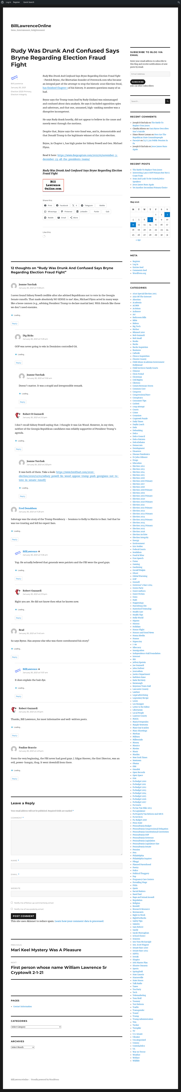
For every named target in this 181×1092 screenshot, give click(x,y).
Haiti (135, 600)
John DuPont (138, 668)
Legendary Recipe (140, 698)
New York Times (140, 757)
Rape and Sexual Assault (143, 897)
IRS (134, 659)
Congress (137, 392)
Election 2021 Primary (142, 508)
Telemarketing (139, 995)
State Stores (138, 980)
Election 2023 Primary (142, 519)
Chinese (136, 371)
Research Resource (141, 909)
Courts (136, 409)
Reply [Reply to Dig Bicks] (18, 363)
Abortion (137, 299)
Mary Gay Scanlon (141, 728)
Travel (135, 1013)
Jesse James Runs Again (143, 184)
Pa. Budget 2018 (140, 820)
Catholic (136, 353)
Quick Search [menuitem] (28, 2)
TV (134, 1031)
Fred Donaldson (28, 508)
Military (136, 737)
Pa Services (138, 817)
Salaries (136, 924)
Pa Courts (137, 805)
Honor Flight (138, 629)
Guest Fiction (139, 594)
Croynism (137, 415)
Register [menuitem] (16, 2)
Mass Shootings (140, 731)
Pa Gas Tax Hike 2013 (142, 808)
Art (134, 314)
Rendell (136, 906)
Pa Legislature (139, 811)
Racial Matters (139, 891)
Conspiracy (138, 398)
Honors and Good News (143, 632)
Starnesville (138, 977)
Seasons (136, 939)
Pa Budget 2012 (139, 787)
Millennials (138, 739)
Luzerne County (140, 716)
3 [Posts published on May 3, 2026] (167, 214)
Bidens (136, 323)
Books (135, 341)
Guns (135, 597)
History (136, 624)
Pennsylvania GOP (141, 835)
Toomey (136, 1001)
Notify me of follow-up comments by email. (34, 903)
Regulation (137, 900)
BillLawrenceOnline (31, 25)
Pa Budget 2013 (139, 790)
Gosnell (136, 582)
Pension (136, 849)
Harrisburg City (139, 606)
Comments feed (140, 270)
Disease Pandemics (141, 454)
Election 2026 (139, 531)
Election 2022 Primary (143, 514)
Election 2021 (139, 505)
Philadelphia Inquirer (142, 858)
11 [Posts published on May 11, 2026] (133, 225)
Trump (136, 1016)
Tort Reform (138, 1004)
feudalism (137, 552)
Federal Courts (139, 549)
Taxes (135, 986)
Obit (134, 766)
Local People (138, 713)
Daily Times (138, 421)
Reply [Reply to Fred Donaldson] (14, 539)
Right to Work (139, 915)
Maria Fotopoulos (140, 722)
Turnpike (137, 1028)
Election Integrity (19, 94)
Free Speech (138, 558)
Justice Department (141, 674)
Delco (135, 433)
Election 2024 (139, 522)
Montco (136, 745)
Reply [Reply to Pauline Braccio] (14, 779)
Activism (137, 308)
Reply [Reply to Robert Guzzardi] (18, 618)
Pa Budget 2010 (139, 781)
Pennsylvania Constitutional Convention (151, 832)
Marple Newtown (140, 725)
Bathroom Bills (139, 317)
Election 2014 (139, 472)
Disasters (137, 451)
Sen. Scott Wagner (141, 945)
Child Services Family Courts (145, 368)
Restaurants (138, 912)
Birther (136, 329)
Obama (136, 763)
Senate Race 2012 (140, 951)
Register (136, 261)
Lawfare (136, 692)
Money (136, 742)
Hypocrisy (137, 641)
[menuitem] (2, 2)
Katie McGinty (139, 680)
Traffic (136, 1007)
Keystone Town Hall (142, 686)
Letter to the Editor (141, 707)
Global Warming (140, 576)
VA (134, 1049)
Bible (135, 320)
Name (15, 860)
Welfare (136, 1058)
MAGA (135, 719)
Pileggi (136, 861)
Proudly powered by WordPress (45, 1079)
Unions (136, 1043)
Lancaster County (140, 689)
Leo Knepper (138, 704)
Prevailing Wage (140, 882)
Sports (136, 968)
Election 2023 (139, 516)
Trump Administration (143, 1019)
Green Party (138, 588)
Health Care (138, 612)
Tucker (136, 1025)
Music (135, 751)
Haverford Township (142, 609)
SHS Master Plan (140, 962)
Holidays (137, 626)
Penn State (137, 823)
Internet (136, 656)
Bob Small (137, 338)
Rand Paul (137, 894)
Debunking (138, 430)
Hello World (138, 618)
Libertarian (138, 710)
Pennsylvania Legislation (144, 841)
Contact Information (22, 1006)
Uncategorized (139, 1040)
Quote (135, 888)
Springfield (138, 971)
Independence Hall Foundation (146, 653)
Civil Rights (138, 380)
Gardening (137, 567)
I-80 (135, 644)
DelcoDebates (139, 442)
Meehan (136, 734)
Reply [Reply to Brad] (14, 657)
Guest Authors (139, 591)
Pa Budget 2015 (139, 796)
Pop (134, 876)
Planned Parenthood (142, 864)
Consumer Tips (139, 401)
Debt (135, 427)
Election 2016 (139, 478)
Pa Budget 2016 (139, 799)
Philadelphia (138, 855)
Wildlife (136, 1061)
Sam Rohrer (138, 927)
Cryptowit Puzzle (140, 418)
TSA (134, 1022)
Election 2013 (139, 469)
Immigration (138, 650)
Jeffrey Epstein (139, 662)
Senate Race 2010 (140, 948)
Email (15, 874)
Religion (136, 903)
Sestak (136, 957)
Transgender (138, 1010)
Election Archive (140, 534)
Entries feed (138, 267)
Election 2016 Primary (142, 481)
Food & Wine (138, 555)
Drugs (135, 460)
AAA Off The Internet (142, 296)
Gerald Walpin (139, 570)
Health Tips (138, 615)
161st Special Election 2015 (145, 294)
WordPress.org (139, 273)
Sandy (135, 930)
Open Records (139, 772)
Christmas (137, 377)
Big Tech (137, 326)
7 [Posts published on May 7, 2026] (150, 219)
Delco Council (139, 436)
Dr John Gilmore (140, 457)
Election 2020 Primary (21, 91)
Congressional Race (141, 395)
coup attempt (139, 406)
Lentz (135, 701)
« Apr (138, 240)
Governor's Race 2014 (142, 585)
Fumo (135, 561)
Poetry (135, 867)
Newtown (137, 760)
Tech (135, 992)
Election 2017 (139, 484)
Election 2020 (139, 499)
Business (137, 350)
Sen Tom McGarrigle (142, 942)
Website (16, 888)
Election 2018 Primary (142, 490)
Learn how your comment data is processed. (79, 921)
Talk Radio (137, 983)
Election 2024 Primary (143, 525)
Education (137, 463)
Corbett (136, 404)
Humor (136, 638)
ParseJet (136, 140)
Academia (137, 302)
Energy (136, 540)
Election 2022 (139, 511)
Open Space (138, 775)
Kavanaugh (138, 683)
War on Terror (139, 1052)
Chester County (139, 359)
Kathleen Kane (139, 677)
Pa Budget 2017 (139, 802)
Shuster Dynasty (140, 965)
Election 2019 (139, 493)
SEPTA (136, 954)
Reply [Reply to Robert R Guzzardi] (18, 449)
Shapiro (136, 959)
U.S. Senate (138, 1034)
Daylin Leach (138, 424)
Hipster (136, 621)
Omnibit (136, 769)
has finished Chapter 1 (55, 87)
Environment (139, 543)
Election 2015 (139, 475)
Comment (17, 818)
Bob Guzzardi (139, 335)
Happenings (138, 603)
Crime (135, 412)
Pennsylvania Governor (143, 838)
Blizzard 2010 (139, 332)
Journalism (138, 671)
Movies (136, 748)
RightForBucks (139, 918)
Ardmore (137, 311)
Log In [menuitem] (8, 2)
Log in (135, 264)
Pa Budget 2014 (139, 793)
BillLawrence (17, 83)
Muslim (136, 754)
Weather (136, 1055)
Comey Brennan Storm (143, 386)
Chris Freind (138, 374)
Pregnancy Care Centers (143, 879)
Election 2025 (139, 528)
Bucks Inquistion (140, 347)
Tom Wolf (137, 998)
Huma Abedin (139, 635)
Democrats (138, 445)
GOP (134, 579)
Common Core (139, 389)
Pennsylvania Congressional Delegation (150, 829)
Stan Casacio (138, 974)
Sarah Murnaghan (141, 933)
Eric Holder (138, 546)
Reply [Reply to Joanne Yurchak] (14, 323)
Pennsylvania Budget (142, 826)
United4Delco (139, 1046)
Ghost (135, 573)
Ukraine (136, 1037)
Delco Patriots (139, 439)
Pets (134, 852)
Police (135, 870)
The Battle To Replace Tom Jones (147, 170)
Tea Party (137, 989)
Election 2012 (139, 466)
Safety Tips (138, 921)
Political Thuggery (141, 873)
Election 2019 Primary (142, 496)
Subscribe (138, 82)
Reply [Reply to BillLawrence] (18, 579)
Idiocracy (137, 647)
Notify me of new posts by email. (29, 909)
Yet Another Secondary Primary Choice (150, 187)
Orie (134, 778)
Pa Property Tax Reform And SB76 (148, 814)
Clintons (136, 383)
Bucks (135, 344)
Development (139, 448)
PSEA (135, 885)
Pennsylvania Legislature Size (146, 844)
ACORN (136, 305)
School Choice (139, 936)
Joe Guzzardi (138, 665)
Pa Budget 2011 (139, 784)
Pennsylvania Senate (142, 847)
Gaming (136, 564)
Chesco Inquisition (141, 356)
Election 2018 (139, 487)
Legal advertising (140, 695)
